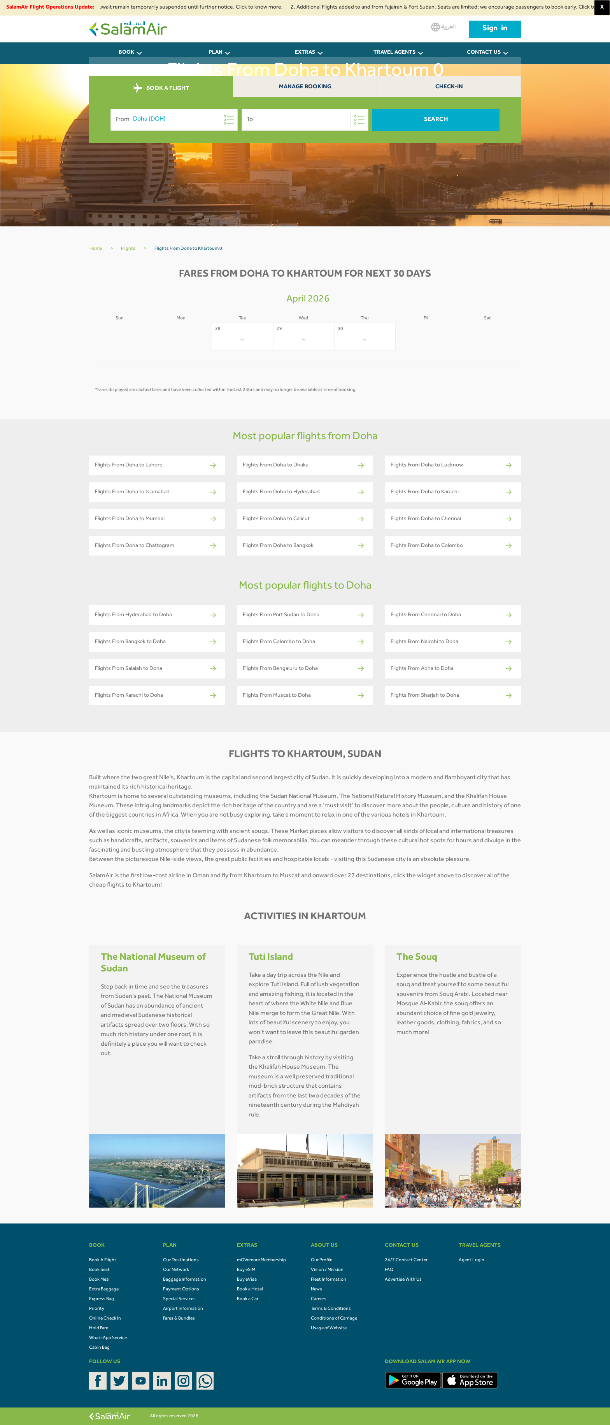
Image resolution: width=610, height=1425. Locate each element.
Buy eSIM (246, 1270)
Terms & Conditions (331, 1309)
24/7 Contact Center (406, 1260)
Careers (318, 1299)
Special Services (179, 1299)
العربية (443, 27)
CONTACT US (484, 53)
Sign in (494, 29)
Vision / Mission (327, 1270)
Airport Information (183, 1309)
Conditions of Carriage (334, 1318)
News (316, 1289)
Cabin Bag (99, 1348)
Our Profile (321, 1260)
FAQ (389, 1270)
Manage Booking (305, 87)
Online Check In (105, 1318)
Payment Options (181, 1289)
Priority (96, 1309)
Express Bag (101, 1299)
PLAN (216, 53)
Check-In (449, 87)
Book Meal (99, 1280)
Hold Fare (98, 1328)
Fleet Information (328, 1280)
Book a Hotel (250, 1289)
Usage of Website (329, 1328)
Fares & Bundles (179, 1318)
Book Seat (99, 1270)
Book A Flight (102, 1260)
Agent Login (471, 1260)
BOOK (126, 53)
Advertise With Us (403, 1280)
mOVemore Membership (261, 1260)
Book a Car (247, 1299)
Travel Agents (394, 53)
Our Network (176, 1270)
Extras (305, 53)
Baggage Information (184, 1280)
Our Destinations (181, 1260)
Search (436, 120)
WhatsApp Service (108, 1338)
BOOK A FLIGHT (161, 88)
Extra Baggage (104, 1289)
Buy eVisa (247, 1280)
